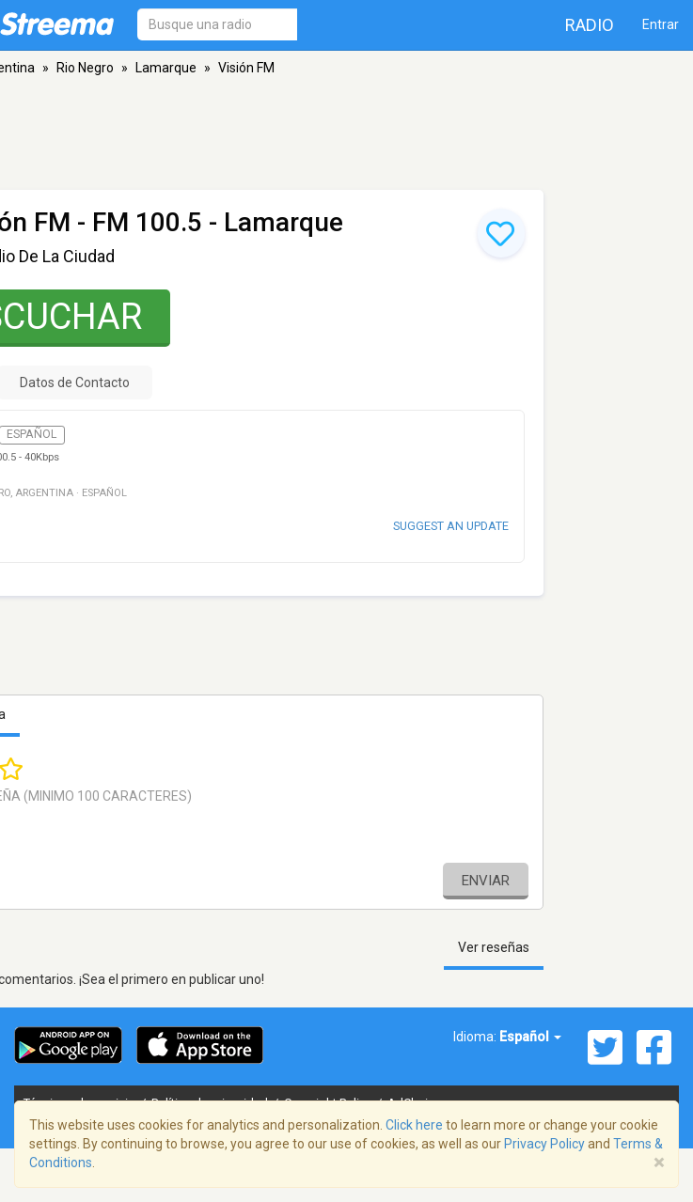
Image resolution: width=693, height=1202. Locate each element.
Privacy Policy (544, 1143)
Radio (589, 25)
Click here (414, 1124)
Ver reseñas (493, 947)
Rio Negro (85, 67)
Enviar (486, 880)
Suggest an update (451, 526)
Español (530, 1036)
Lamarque (166, 67)
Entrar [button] (660, 24)
